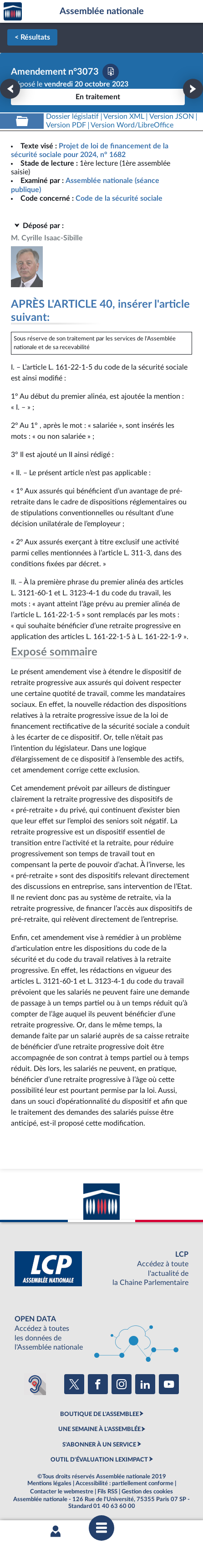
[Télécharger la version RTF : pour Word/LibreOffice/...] (132, 125)
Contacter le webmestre (61, 1491)
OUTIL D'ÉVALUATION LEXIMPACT (99, 1459)
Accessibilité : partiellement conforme (124, 1483)
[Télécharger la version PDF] (110, 72)
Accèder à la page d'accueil (13, 11)
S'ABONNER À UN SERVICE (99, 1444)
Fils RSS (107, 1491)
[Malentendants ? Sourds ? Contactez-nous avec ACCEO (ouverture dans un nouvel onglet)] (35, 1384)
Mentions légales (49, 1483)
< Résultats (32, 37)
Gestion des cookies (147, 1491)
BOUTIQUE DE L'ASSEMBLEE (99, 1414)
